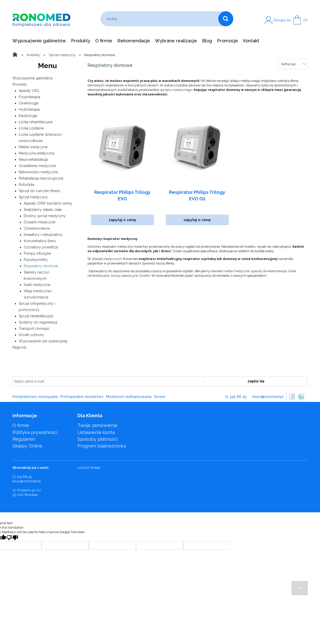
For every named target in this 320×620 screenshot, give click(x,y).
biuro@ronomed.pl (268, 397)
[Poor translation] (12, 537)
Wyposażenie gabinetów (32, 78)
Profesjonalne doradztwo (82, 397)
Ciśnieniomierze (37, 228)
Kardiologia (28, 116)
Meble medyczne (33, 147)
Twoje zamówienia (97, 425)
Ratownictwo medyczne (38, 172)
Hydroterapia (29, 109)
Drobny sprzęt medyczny (45, 216)
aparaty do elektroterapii (269, 271)
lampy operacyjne (124, 275)
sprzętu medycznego (176, 90)
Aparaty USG (29, 91)
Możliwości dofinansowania (129, 397)
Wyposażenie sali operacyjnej (43, 341)
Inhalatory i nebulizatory (43, 235)
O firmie (20, 425)
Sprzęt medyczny (33, 197)
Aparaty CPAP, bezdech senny (48, 203)
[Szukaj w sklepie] (160, 18)
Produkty (19, 84)
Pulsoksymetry (36, 260)
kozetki (145, 275)
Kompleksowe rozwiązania (35, 397)
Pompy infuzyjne (37, 253)
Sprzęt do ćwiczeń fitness (39, 191)
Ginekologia (28, 103)
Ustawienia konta (96, 432)
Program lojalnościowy (102, 445)
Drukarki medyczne (39, 222)
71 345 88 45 (235, 397)
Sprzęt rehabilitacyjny (36, 316)
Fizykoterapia (29, 97)
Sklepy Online (27, 445)
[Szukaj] (225, 18)
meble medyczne (236, 271)
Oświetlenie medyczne (37, 166)
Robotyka (26, 185)
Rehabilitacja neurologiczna (41, 178)
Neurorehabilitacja (33, 160)
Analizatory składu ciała (43, 210)
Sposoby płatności (98, 439)
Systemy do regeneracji (38, 322)
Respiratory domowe (41, 266)
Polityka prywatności (35, 432)
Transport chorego (34, 329)
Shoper (95, 468)
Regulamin (23, 439)
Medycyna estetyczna (36, 153)
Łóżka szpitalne (31, 128)
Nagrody (19, 347)
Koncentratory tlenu (40, 241)
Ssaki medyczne (37, 285)
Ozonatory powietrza (41, 247)
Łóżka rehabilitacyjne (35, 122)
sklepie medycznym (107, 259)
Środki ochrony (31, 335)
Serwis (159, 397)
